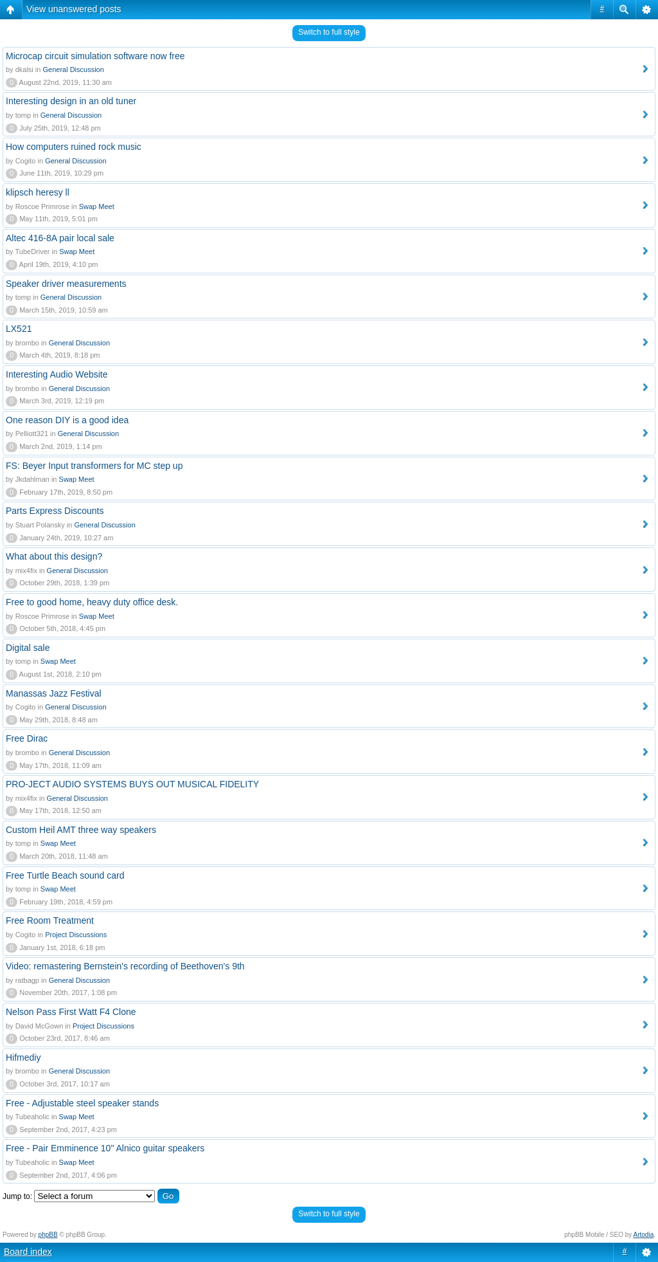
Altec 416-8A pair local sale (60, 238)
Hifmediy (23, 1057)
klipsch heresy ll (37, 192)
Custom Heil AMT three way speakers (81, 830)
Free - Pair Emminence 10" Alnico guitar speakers (105, 1148)
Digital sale (27, 648)
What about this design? (54, 556)
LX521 (18, 329)
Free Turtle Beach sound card (65, 875)
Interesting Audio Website (57, 374)
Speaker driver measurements (66, 284)
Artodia (644, 1234)
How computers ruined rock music (73, 147)
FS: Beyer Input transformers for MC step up (94, 466)
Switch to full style (328, 32)
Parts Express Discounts (55, 511)
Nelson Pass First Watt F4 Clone (71, 1012)
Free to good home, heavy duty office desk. (92, 602)
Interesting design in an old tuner (71, 101)
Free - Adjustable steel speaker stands (82, 1103)
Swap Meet (96, 206)
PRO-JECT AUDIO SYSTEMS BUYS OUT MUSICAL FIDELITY (132, 784)
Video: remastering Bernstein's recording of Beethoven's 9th (125, 966)
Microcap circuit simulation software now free (95, 56)
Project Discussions (76, 934)
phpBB (48, 1234)
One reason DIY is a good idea (67, 420)
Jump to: (17, 1196)
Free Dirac (27, 738)
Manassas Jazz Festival (54, 693)
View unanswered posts (73, 9)
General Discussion (72, 69)
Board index (28, 1252)
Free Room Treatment (50, 920)
